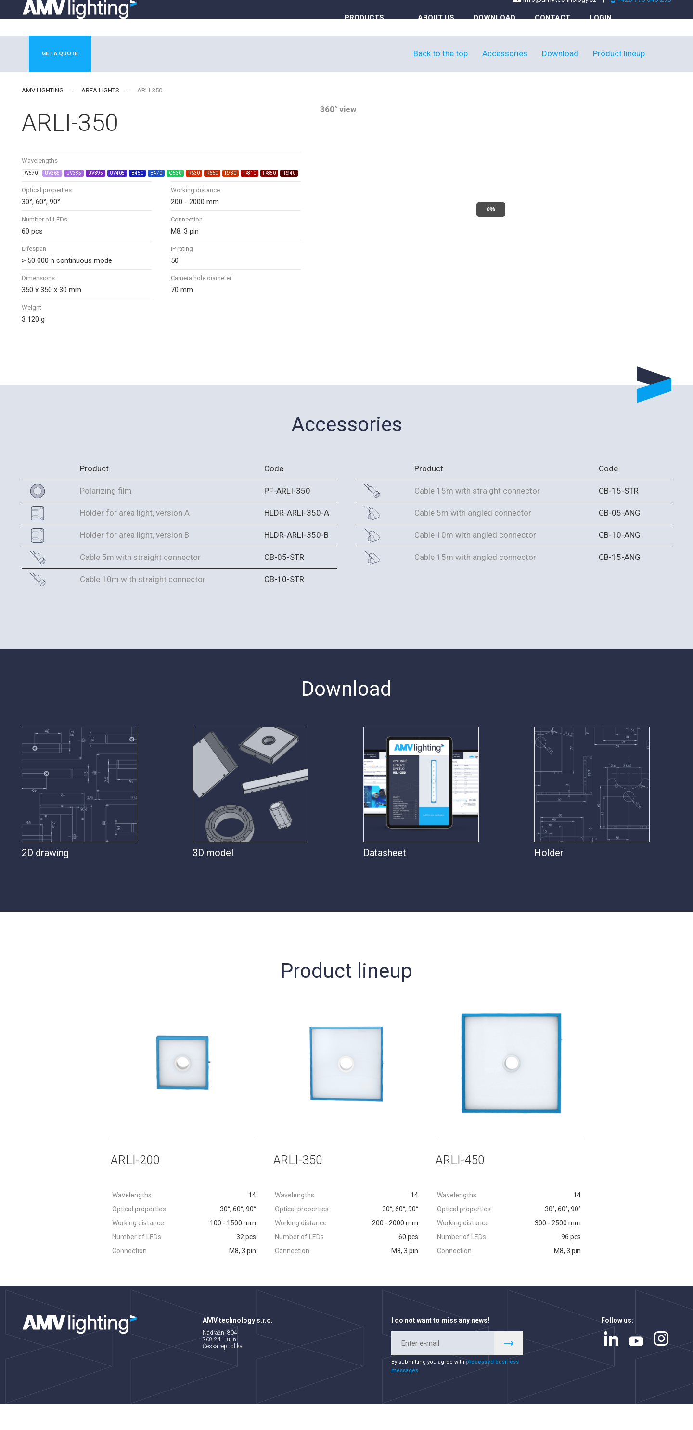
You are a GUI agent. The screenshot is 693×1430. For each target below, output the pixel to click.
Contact (552, 37)
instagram (661, 1364)
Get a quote (68, 76)
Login (601, 37)
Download (494, 37)
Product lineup (619, 75)
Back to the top (440, 75)
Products (364, 37)
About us (436, 37)
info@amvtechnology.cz (560, 19)
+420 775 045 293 (644, 19)
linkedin (611, 1364)
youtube (636, 1367)
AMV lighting (43, 112)
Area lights (100, 112)
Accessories (504, 75)
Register (508, 1369)
